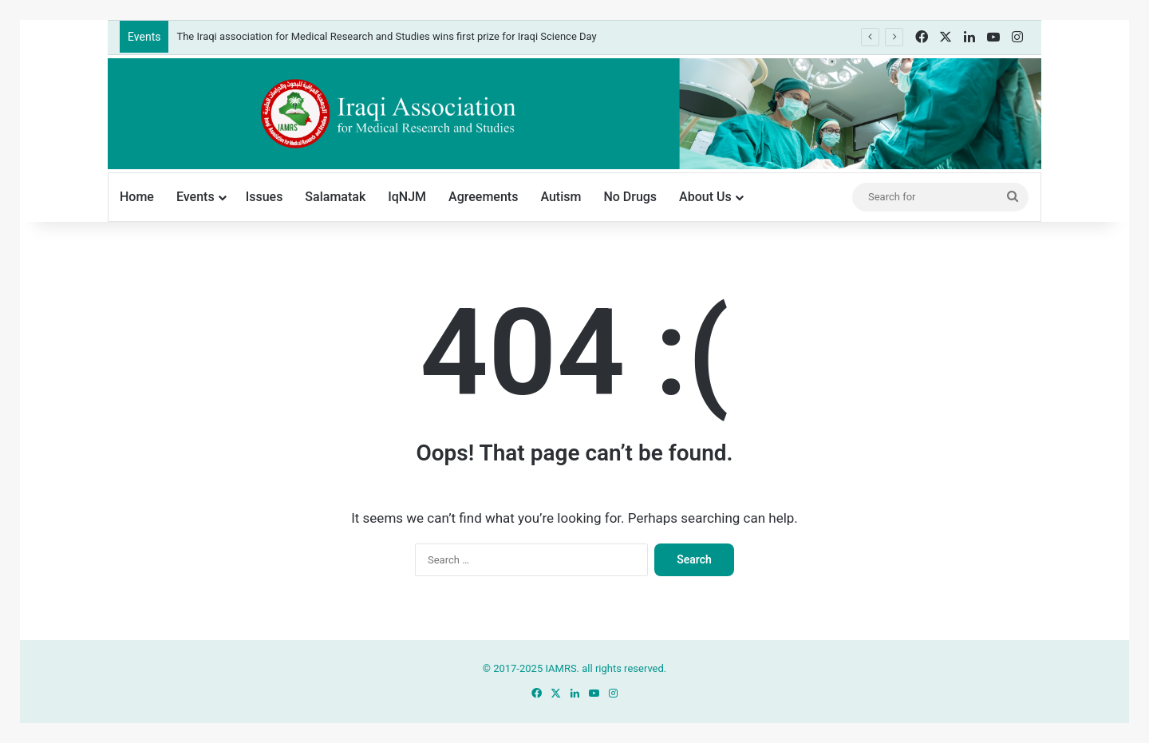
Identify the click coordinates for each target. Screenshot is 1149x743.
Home (137, 196)
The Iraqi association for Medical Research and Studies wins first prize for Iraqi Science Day (386, 36)
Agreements (483, 196)
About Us (705, 196)
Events (195, 196)
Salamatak (335, 196)
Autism (560, 196)
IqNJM (407, 196)
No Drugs (630, 196)
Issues (264, 196)
